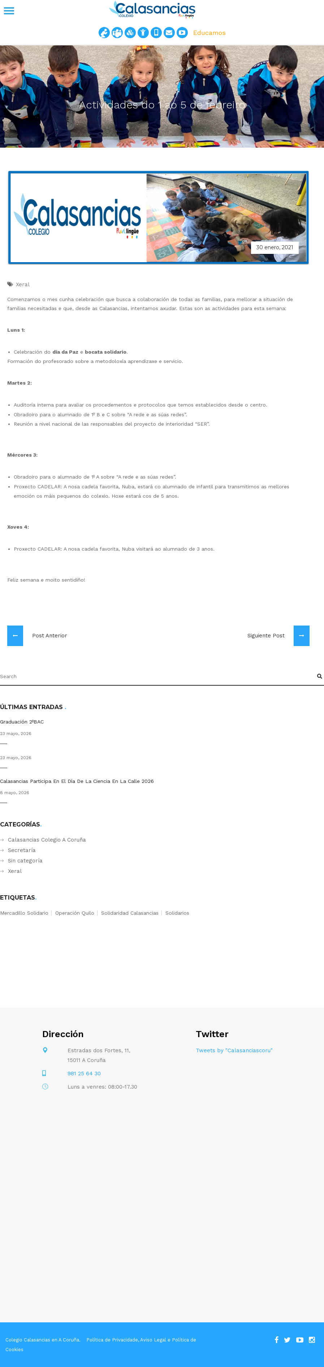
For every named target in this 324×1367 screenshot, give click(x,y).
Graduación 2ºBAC (22, 722)
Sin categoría (25, 860)
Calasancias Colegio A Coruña (47, 840)
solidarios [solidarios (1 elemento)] (177, 912)
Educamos (209, 32)
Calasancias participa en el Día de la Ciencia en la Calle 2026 (77, 781)
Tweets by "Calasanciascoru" (234, 1050)
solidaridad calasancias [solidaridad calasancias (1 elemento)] (130, 912)
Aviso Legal (153, 1340)
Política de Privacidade (112, 1340)
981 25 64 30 (84, 1073)
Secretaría (22, 850)
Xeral (15, 871)
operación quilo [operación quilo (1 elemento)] (74, 912)
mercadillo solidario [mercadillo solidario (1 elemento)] (24, 912)
